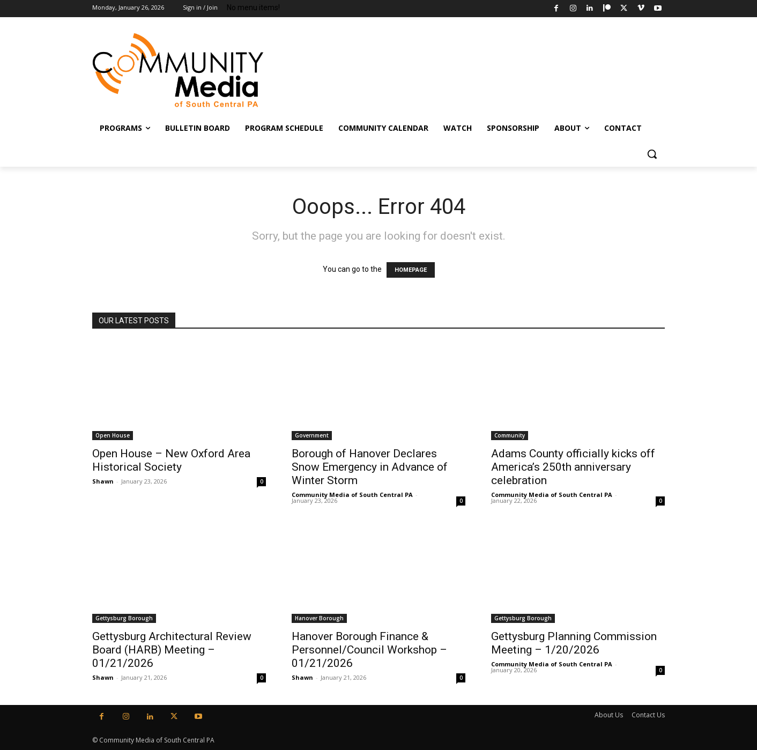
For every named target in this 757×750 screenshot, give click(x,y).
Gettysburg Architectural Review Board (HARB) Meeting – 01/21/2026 (171, 650)
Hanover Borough (319, 618)
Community (509, 435)
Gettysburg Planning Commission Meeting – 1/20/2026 (574, 643)
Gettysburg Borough (124, 618)
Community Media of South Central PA (352, 495)
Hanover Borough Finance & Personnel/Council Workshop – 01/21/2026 (369, 650)
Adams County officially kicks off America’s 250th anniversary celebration (573, 467)
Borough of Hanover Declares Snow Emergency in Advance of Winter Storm (370, 467)
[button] (652, 154)
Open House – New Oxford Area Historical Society (171, 460)
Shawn (103, 481)
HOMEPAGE (411, 269)
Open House (112, 435)
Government (312, 435)
